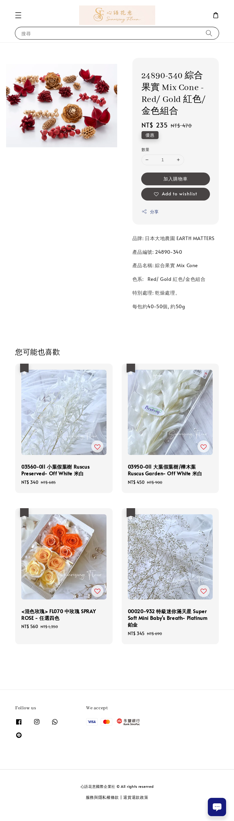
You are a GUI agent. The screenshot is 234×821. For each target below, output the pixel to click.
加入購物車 (175, 178)
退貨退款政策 (135, 797)
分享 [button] (150, 212)
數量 (145, 149)
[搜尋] (209, 33)
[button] (18, 15)
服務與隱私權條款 (102, 797)
